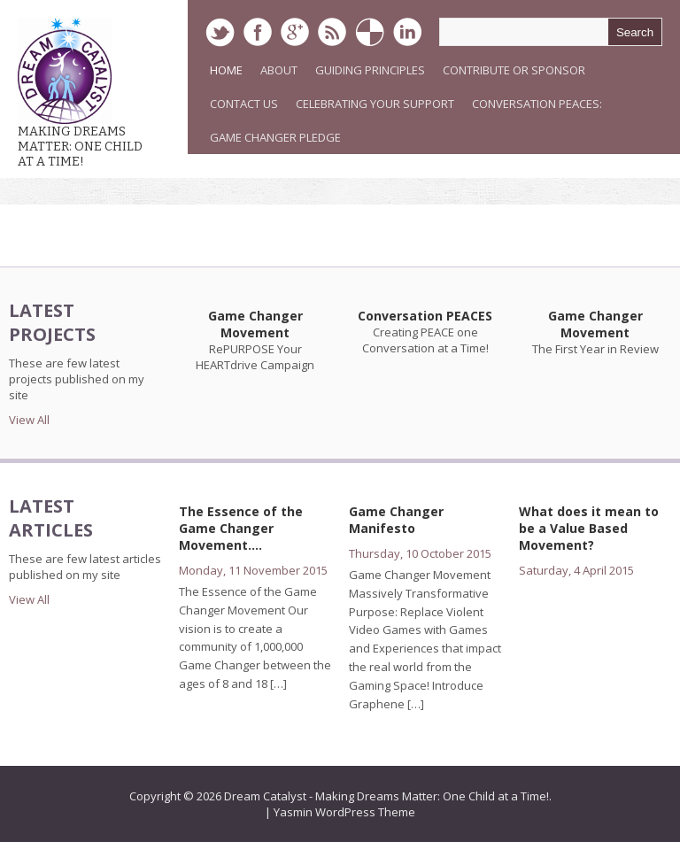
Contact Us (244, 104)
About (279, 70)
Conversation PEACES (425, 315)
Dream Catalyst (265, 796)
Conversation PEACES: (537, 104)
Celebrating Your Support (375, 104)
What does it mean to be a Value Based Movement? (589, 528)
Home (226, 70)
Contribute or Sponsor (514, 70)
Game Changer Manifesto (396, 520)
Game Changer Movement (255, 324)
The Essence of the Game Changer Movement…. (241, 528)
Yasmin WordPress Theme (344, 812)
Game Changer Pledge (275, 137)
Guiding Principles (370, 70)
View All (29, 420)
